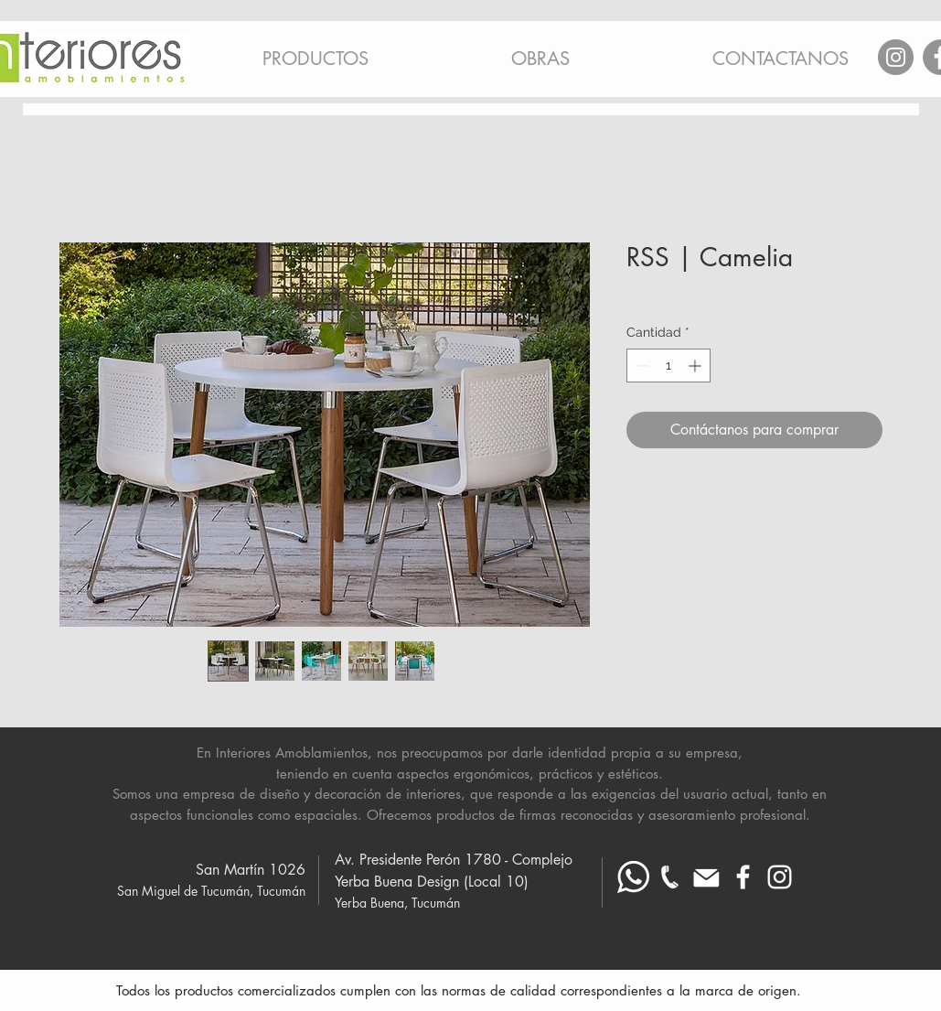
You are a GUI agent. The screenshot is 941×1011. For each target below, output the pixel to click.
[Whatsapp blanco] (633, 877)
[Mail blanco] (706, 877)
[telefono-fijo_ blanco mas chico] (670, 877)
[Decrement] (640, 366)
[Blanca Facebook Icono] (743, 877)
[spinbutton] (668, 366)
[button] (315, 50)
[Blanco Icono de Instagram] (780, 877)
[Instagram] (896, 57)
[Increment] (696, 366)
